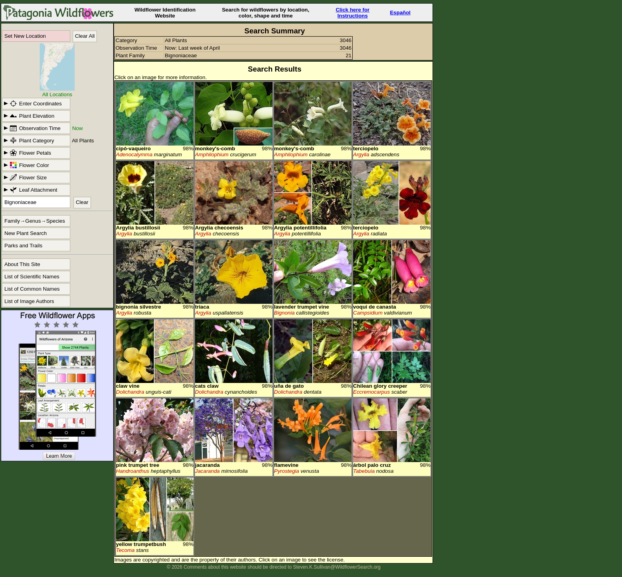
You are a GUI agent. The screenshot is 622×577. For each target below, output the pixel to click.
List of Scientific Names (32, 277)
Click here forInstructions (352, 13)
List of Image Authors (29, 301)
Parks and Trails (23, 246)
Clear (82, 202)
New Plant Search (25, 233)
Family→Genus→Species (34, 221)
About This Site (22, 264)
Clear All (85, 36)
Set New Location (25, 36)
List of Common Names (32, 289)
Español (400, 13)
